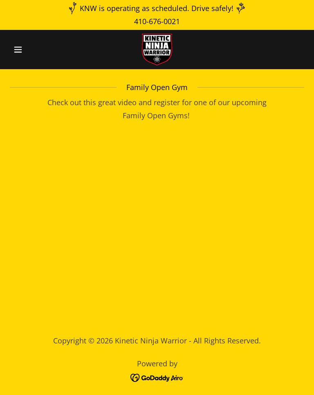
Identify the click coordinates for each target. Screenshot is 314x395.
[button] (32, 49)
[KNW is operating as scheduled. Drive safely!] (156, 8)
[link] (157, 49)
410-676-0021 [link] (157, 21)
